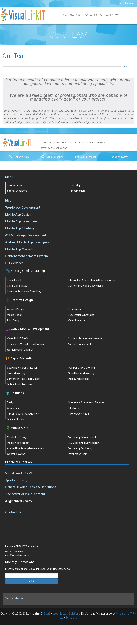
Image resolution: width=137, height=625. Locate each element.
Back (128, 66)
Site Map (76, 185)
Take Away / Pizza (78, 413)
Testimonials (78, 190)
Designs (11, 402)
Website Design (15, 309)
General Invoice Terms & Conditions (30, 487)
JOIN (31, 581)
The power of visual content (25, 494)
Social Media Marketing (81, 373)
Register (129, 3)
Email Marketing (16, 373)
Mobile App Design (18, 214)
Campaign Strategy (18, 285)
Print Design (13, 320)
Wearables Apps (16, 454)
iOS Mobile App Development (25, 235)
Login (121, 3)
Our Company (114, 15)
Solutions (76, 15)
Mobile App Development (22, 221)
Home (64, 15)
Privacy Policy (14, 185)
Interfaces (74, 408)
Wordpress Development (22, 207)
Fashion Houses (15, 419)
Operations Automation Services (86, 402)
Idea (8, 200)
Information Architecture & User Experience (92, 280)
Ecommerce (75, 309)
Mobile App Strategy (19, 228)
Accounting (13, 408)
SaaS (47, 613)
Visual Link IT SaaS (17, 338)
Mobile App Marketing (20, 249)
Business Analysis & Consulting (24, 291)
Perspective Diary (77, 454)
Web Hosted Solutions (66, 613)
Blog (63, 142)
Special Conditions (17, 190)
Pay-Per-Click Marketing (81, 367)
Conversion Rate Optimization (23, 378)
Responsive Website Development (26, 344)
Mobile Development (79, 344)
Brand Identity (14, 280)
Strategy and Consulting (54, 148)
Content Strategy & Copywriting (85, 285)
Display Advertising (78, 378)
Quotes (88, 15)
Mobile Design (14, 314)
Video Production (77, 320)
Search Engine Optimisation (22, 367)
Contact (99, 15)
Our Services (14, 263)
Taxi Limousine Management (23, 413)
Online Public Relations (19, 384)
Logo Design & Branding (81, 314)
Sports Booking (16, 480)
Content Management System (26, 256)
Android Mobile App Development (28, 242)
